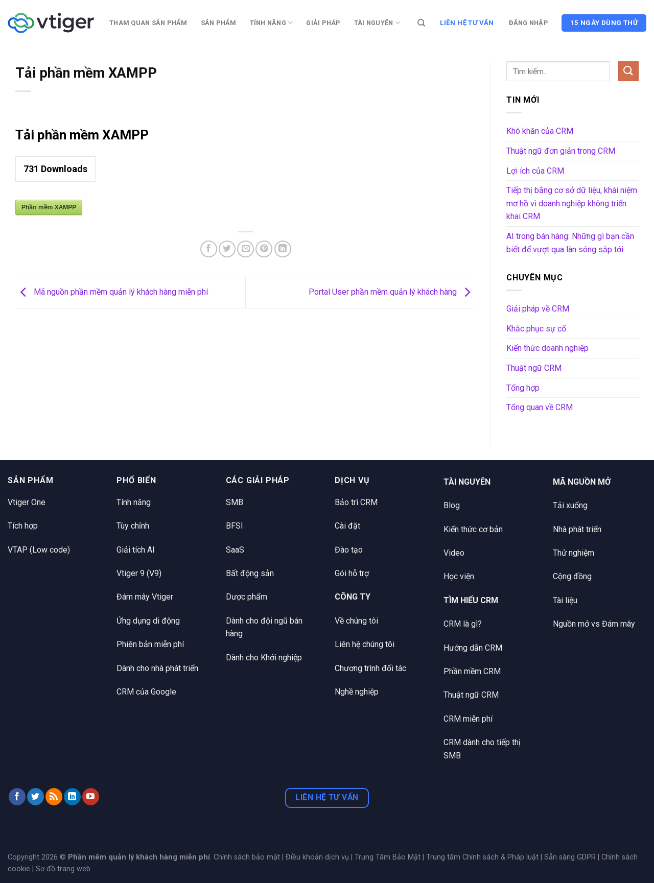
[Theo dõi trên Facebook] (17, 796)
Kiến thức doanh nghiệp (547, 348)
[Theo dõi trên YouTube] (90, 796)
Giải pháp (323, 23)
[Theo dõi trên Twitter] (35, 796)
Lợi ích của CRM (535, 171)
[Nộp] (628, 71)
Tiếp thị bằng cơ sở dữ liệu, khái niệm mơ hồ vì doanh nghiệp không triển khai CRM (571, 203)
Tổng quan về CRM (539, 407)
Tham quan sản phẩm (148, 23)
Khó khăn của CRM (539, 131)
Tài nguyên (377, 23)
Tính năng (271, 23)
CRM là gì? (462, 624)
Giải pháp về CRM (537, 309)
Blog (451, 505)
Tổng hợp (523, 388)
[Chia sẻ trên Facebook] (208, 249)
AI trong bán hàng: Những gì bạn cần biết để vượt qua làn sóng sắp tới (570, 242)
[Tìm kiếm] (421, 23)
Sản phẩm (219, 23)
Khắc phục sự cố (536, 328)
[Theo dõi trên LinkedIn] (72, 796)
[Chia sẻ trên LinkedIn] (282, 249)
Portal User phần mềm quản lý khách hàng (392, 292)
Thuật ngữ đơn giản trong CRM (560, 151)
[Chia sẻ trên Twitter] (227, 249)
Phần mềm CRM (472, 671)
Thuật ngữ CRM (534, 368)
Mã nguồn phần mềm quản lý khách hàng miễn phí (111, 292)
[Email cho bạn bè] (245, 249)
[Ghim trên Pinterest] (263, 249)
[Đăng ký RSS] (53, 796)
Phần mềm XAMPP (48, 207)
